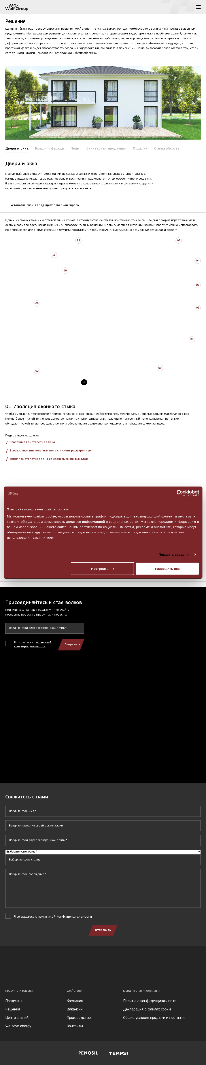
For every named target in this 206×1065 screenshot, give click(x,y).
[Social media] (7, 974)
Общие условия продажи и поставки (154, 1018)
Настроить (102, 568)
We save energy (18, 1026)
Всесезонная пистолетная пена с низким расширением (50, 450)
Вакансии (75, 1009)
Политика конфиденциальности (149, 1001)
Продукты (13, 1001)
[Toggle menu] (198, 7)
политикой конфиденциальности (65, 917)
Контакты (75, 1026)
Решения (12, 1009)
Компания (75, 1001)
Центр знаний (16, 1018)
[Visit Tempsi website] (118, 1053)
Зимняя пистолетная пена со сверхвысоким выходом (49, 459)
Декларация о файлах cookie (147, 1009)
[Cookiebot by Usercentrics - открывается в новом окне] (180, 493)
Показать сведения (175, 554)
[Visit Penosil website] (88, 1053)
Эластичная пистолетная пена (32, 442)
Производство (79, 1018)
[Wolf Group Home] (16, 7)
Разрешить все (167, 568)
